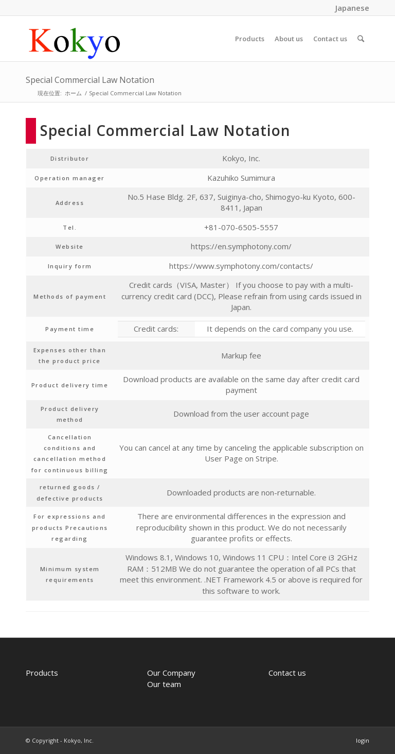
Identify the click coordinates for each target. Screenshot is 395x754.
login (362, 740)
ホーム (73, 93)
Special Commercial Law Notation (90, 79)
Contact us (287, 672)
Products (42, 672)
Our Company (171, 672)
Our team (164, 684)
